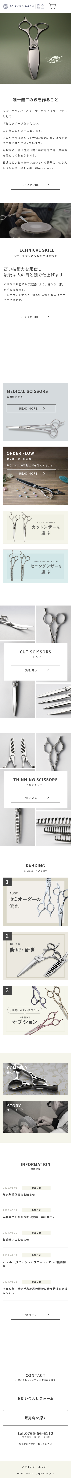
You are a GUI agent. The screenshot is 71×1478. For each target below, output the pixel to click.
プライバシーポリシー (35, 1466)
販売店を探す (35, 1417)
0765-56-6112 (39, 1433)
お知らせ (36, 1187)
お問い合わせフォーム (35, 1398)
